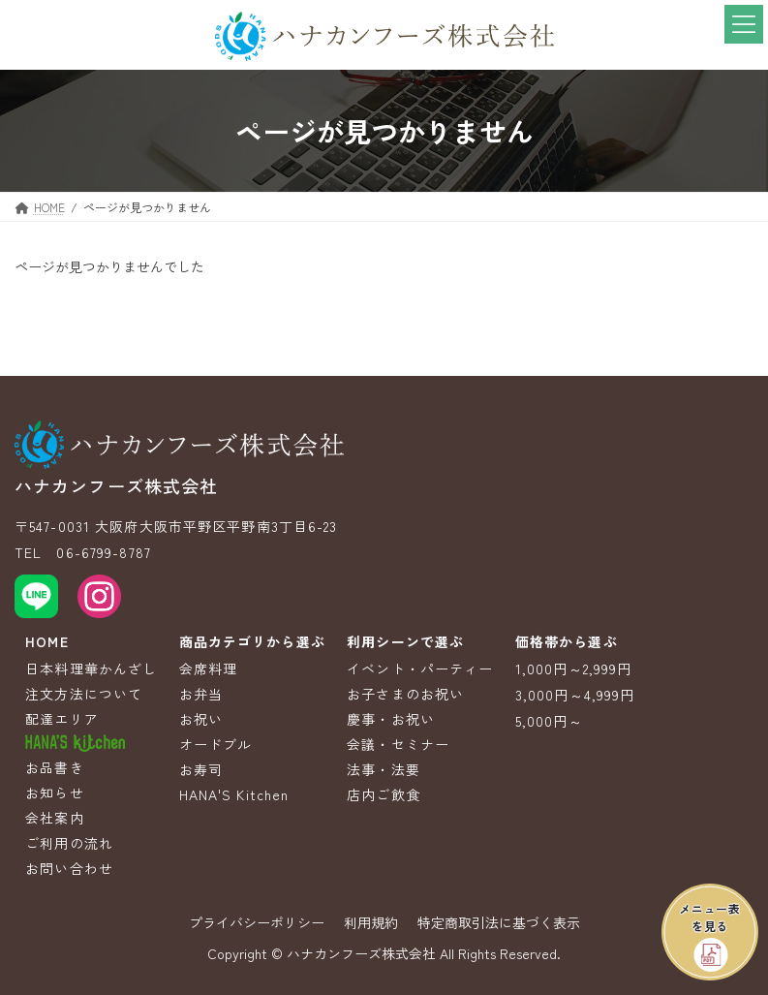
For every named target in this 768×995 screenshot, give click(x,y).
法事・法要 (383, 769)
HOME (46, 641)
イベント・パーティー (420, 668)
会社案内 (54, 817)
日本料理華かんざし (91, 668)
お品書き (54, 767)
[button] (709, 932)
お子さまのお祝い (405, 693)
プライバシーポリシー (256, 922)
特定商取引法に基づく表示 (498, 922)
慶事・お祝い (391, 719)
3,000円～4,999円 (575, 694)
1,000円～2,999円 (573, 668)
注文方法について (83, 693)
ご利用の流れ (69, 843)
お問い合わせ (69, 868)
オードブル (216, 744)
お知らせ (54, 792)
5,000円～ (549, 721)
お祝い (201, 719)
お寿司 (201, 769)
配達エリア (62, 719)
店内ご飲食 (383, 794)
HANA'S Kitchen (234, 794)
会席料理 (208, 668)
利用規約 (371, 922)
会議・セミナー (398, 744)
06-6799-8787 (103, 552)
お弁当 (201, 693)
